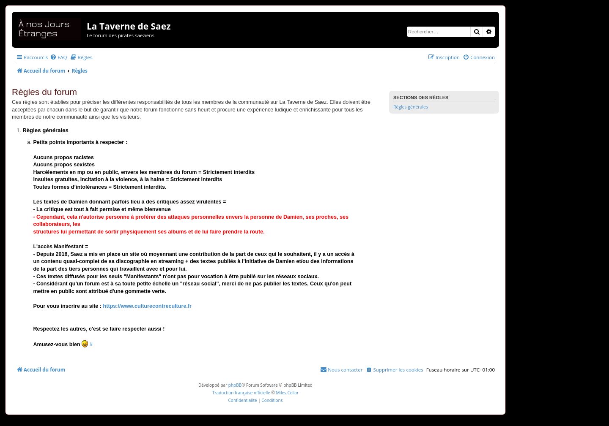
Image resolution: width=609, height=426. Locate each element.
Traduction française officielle (241, 393)
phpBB (234, 385)
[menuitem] (58, 57)
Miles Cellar (287, 393)
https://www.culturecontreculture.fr (147, 306)
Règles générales (410, 107)
